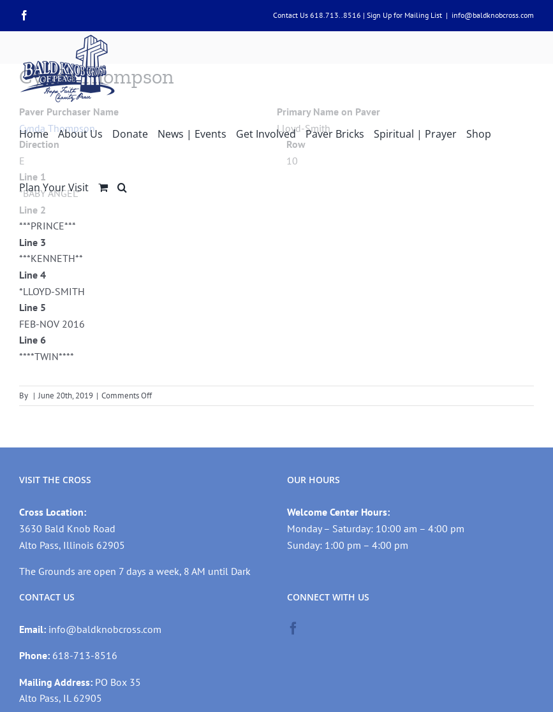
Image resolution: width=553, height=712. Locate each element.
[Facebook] (293, 628)
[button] (122, 186)
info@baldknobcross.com (493, 15)
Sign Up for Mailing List (404, 15)
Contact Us (290, 15)
